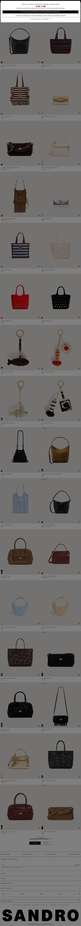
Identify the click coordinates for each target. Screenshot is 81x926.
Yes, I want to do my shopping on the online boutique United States (40, 11)
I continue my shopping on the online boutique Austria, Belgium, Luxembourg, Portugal (40, 15)
